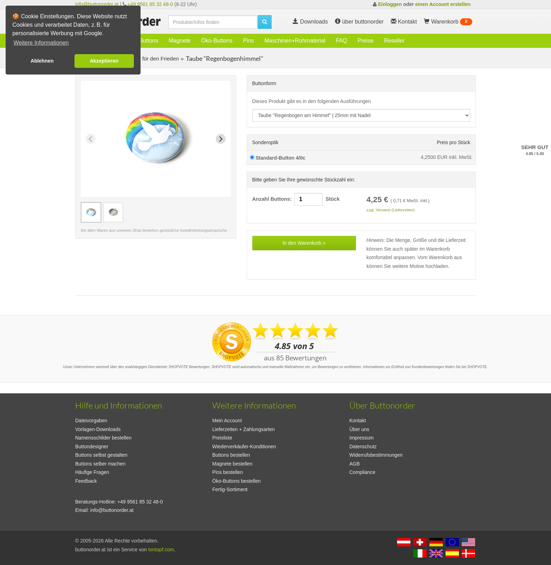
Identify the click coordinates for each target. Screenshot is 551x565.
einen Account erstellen (443, 4)
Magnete (179, 41)
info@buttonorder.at (96, 4)
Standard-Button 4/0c (277, 158)
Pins (248, 41)
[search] (212, 22)
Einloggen (390, 4)
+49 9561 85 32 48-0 (150, 4)
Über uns (359, 429)
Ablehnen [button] (42, 61)
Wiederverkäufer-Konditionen (244, 446)
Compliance (362, 472)
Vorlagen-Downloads (98, 429)
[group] (91, 212)
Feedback (86, 481)
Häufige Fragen (92, 472)
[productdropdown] (361, 115)
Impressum (361, 438)
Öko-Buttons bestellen (236, 481)
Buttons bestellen (231, 455)
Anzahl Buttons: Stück (296, 199)
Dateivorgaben (91, 420)
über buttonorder (359, 22)
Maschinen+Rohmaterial (295, 41)
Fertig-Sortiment (229, 489)
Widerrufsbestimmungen (376, 455)
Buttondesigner (91, 446)
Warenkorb (448, 21)
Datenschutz (363, 446)
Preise (366, 41)
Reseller (394, 41)
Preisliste (222, 438)
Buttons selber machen (100, 464)
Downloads (310, 22)
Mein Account (227, 420)
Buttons (148, 41)
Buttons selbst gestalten (101, 455)
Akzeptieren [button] (104, 61)
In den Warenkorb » (304, 243)
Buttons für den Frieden (150, 59)
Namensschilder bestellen (103, 438)
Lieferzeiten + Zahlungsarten (243, 429)
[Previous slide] (91, 139)
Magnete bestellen (232, 464)
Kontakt (357, 420)
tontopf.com (161, 549)
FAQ (341, 41)
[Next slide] (221, 139)
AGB (354, 464)
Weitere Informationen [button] (41, 43)
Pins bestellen (227, 472)
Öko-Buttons (216, 41)
